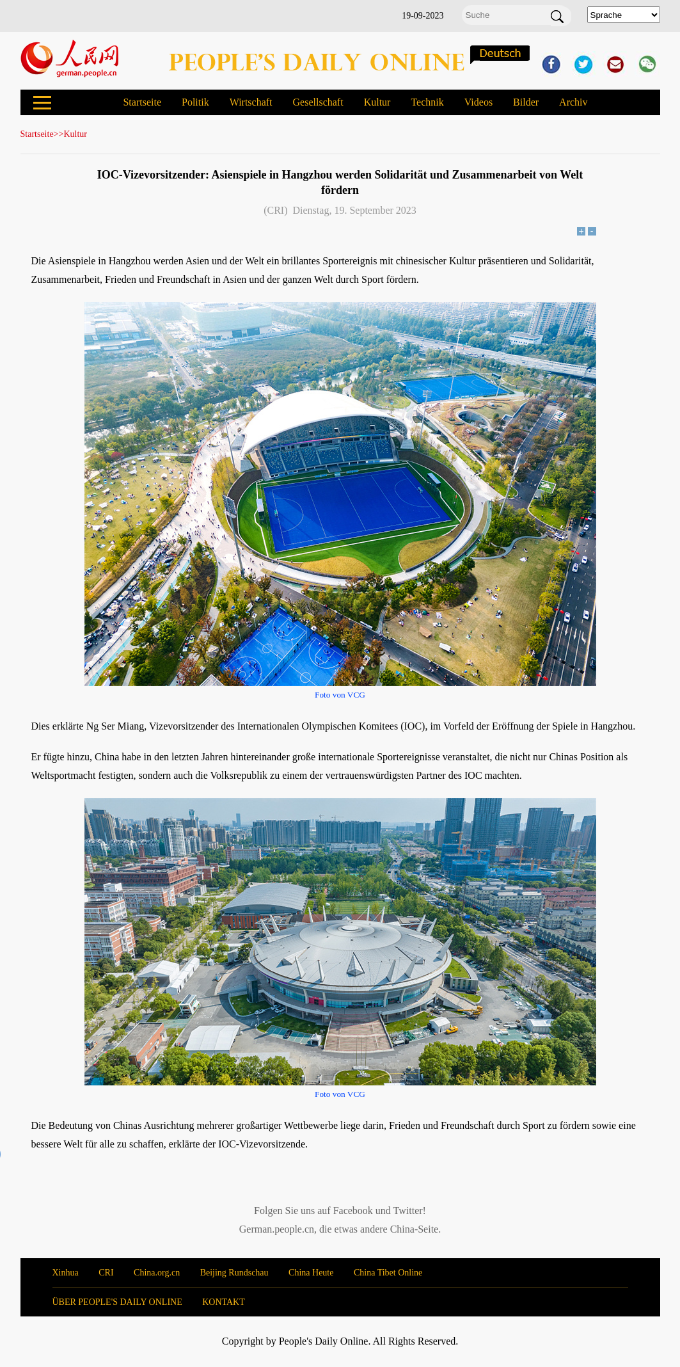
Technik (427, 102)
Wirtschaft (251, 102)
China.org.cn (157, 1272)
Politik (195, 102)
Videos (478, 102)
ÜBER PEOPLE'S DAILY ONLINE (117, 1302)
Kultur (377, 102)
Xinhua (65, 1272)
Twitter (408, 1210)
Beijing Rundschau (234, 1272)
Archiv (573, 102)
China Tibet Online (388, 1272)
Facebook (353, 1210)
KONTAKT (223, 1302)
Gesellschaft (318, 102)
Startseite (142, 102)
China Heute (311, 1272)
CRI (106, 1272)
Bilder (526, 102)
